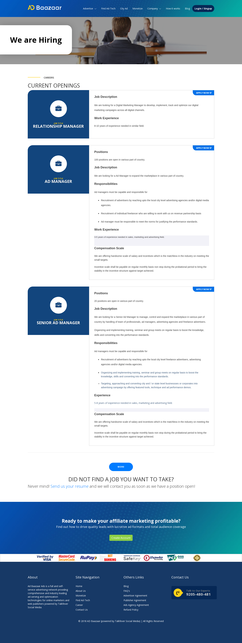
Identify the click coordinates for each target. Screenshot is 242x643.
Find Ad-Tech (108, 8)
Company (154, 8)
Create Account (121, 538)
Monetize (137, 8)
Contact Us (82, 609)
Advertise (89, 8)
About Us (81, 590)
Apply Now (204, 92)
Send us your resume (70, 486)
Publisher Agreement (135, 600)
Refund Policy (131, 609)
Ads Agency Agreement (136, 605)
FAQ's (127, 590)
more (121, 466)
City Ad (124, 8)
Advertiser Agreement (135, 595)
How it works (173, 8)
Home (79, 586)
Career (79, 605)
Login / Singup (203, 8)
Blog (187, 8)
